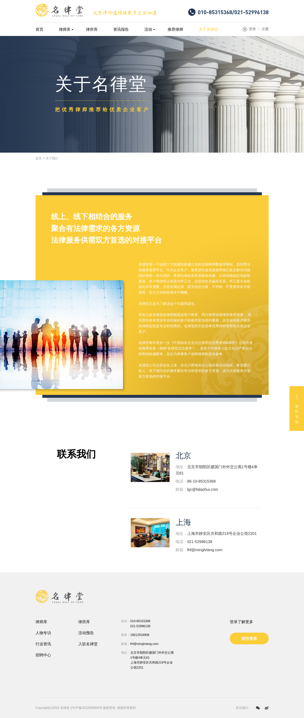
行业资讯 (43, 644)
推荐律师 (175, 29)
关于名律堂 (208, 29)
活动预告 (86, 633)
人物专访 (43, 633)
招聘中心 (43, 655)
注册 (265, 29)
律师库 (65, 29)
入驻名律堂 (88, 644)
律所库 (92, 29)
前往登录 (249, 638)
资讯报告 (121, 29)
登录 (252, 29)
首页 (39, 29)
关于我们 (52, 158)
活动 (148, 29)
